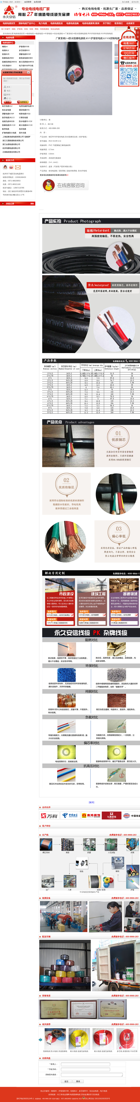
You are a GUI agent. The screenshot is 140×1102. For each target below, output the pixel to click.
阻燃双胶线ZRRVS (9, 62)
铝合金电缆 (55, 29)
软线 (26, 29)
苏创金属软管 (86, 1094)
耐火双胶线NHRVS (26, 62)
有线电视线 (44, 29)
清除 (32, 204)
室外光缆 (22, 133)
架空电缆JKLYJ (8, 118)
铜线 (13, 29)
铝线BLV (5, 50)
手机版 (5, 2)
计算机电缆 (23, 118)
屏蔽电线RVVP (25, 54)
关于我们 (107, 23)
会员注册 (37, 2)
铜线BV (54, 1091)
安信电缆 (95, 1094)
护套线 (19, 29)
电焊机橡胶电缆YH (26, 106)
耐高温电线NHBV (26, 58)
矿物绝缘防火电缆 (9, 133)
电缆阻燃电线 (75, 1094)
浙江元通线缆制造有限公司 (13, 141)
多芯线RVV (83, 1091)
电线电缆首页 (9, 23)
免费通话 (23, 102)
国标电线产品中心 (27, 23)
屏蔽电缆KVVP (8, 114)
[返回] (91, 802)
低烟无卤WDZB (8, 121)
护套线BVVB (24, 47)
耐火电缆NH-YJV (25, 125)
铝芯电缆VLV (7, 106)
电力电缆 (43, 23)
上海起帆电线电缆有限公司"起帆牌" (16, 137)
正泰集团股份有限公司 (11, 152)
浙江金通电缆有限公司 (11, 144)
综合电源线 (58, 34)
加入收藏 (125, 2)
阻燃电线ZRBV (8, 58)
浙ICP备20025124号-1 (25, 1099)
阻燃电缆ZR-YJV (8, 125)
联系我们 (119, 23)
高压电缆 (22, 129)
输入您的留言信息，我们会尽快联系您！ (17, 81)
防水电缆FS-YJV (25, 121)
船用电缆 (5, 129)
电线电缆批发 (56, 23)
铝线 (31, 29)
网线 (36, 29)
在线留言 (130, 23)
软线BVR (5, 54)
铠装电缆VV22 (24, 114)
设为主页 (135, 2)
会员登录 (27, 2)
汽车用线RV (6, 66)
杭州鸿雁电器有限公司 (11, 148)
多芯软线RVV (24, 50)
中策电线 (48, 34)
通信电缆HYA (24, 110)
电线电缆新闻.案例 (90, 23)
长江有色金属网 (63, 1094)
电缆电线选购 (72, 23)
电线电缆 (30, 34)
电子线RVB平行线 (26, 66)
